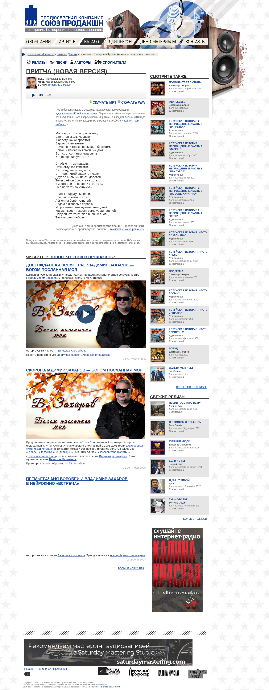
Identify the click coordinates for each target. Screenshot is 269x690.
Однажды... (64, 451)
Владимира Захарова (113, 456)
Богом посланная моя (42, 456)
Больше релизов (195, 518)
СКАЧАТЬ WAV (131, 102)
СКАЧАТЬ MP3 (102, 102)
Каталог (62, 54)
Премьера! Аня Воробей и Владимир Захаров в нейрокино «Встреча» (77, 481)
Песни (73, 54)
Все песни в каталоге (191, 387)
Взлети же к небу (181, 367)
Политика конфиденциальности (105, 687)
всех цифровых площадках (127, 555)
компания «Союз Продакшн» (127, 229)
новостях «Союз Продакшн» (81, 257)
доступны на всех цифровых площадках (83, 354)
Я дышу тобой (179, 480)
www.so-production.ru (41, 54)
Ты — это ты (178, 499)
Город (31, 451)
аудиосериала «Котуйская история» (76, 113)
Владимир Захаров (59, 84)
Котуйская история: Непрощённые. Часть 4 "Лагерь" (185, 146)
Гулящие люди (179, 441)
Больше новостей (131, 568)
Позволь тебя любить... (114, 451)
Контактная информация (52, 669)
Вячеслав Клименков (71, 350)
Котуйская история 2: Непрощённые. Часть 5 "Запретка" (185, 124)
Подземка (46, 451)
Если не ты (177, 460)
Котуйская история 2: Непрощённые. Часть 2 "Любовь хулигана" (185, 190)
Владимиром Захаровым (44, 277)
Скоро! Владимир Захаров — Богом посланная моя (84, 370)
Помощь (29, 669)
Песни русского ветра (185, 402)
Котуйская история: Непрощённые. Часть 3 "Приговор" (185, 168)
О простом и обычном (185, 422)
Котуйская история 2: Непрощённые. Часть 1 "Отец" (185, 213)
